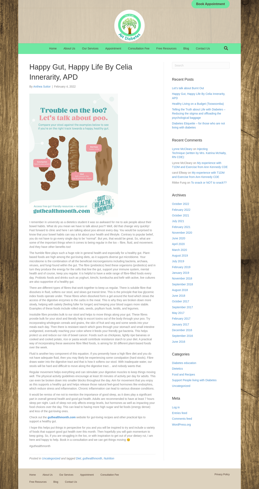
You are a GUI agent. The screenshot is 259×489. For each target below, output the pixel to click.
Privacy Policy (222, 474)
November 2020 (182, 232)
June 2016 (178, 341)
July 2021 (178, 221)
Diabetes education (184, 363)
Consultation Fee (139, 48)
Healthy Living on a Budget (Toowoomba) (198, 103)
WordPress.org (181, 424)
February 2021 (181, 227)
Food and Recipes (183, 374)
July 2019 (178, 261)
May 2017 (178, 313)
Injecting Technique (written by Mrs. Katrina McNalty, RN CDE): (199, 153)
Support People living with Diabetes (194, 380)
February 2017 (181, 318)
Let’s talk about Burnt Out (188, 88)
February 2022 (181, 209)
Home (53, 48)
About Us (69, 48)
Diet (78, 458)
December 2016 (182, 330)
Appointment (113, 48)
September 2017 (182, 307)
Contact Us (203, 48)
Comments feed (182, 418)
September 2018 (182, 284)
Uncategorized (51, 458)
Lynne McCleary (182, 149)
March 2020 (179, 249)
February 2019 (181, 267)
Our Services (90, 48)
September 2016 (182, 335)
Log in (176, 407)
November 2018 (182, 278)
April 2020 (178, 244)
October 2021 (180, 215)
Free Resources (166, 48)
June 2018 (178, 295)
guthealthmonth (92, 458)
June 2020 (178, 238)
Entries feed (179, 413)
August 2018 (180, 290)
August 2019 (180, 255)
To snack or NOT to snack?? (209, 182)
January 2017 (180, 324)
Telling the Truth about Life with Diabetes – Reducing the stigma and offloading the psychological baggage (198, 113)
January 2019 (180, 272)
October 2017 (180, 301)
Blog (186, 48)
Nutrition (109, 458)
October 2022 (180, 203)
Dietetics (177, 368)
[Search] (226, 48)
